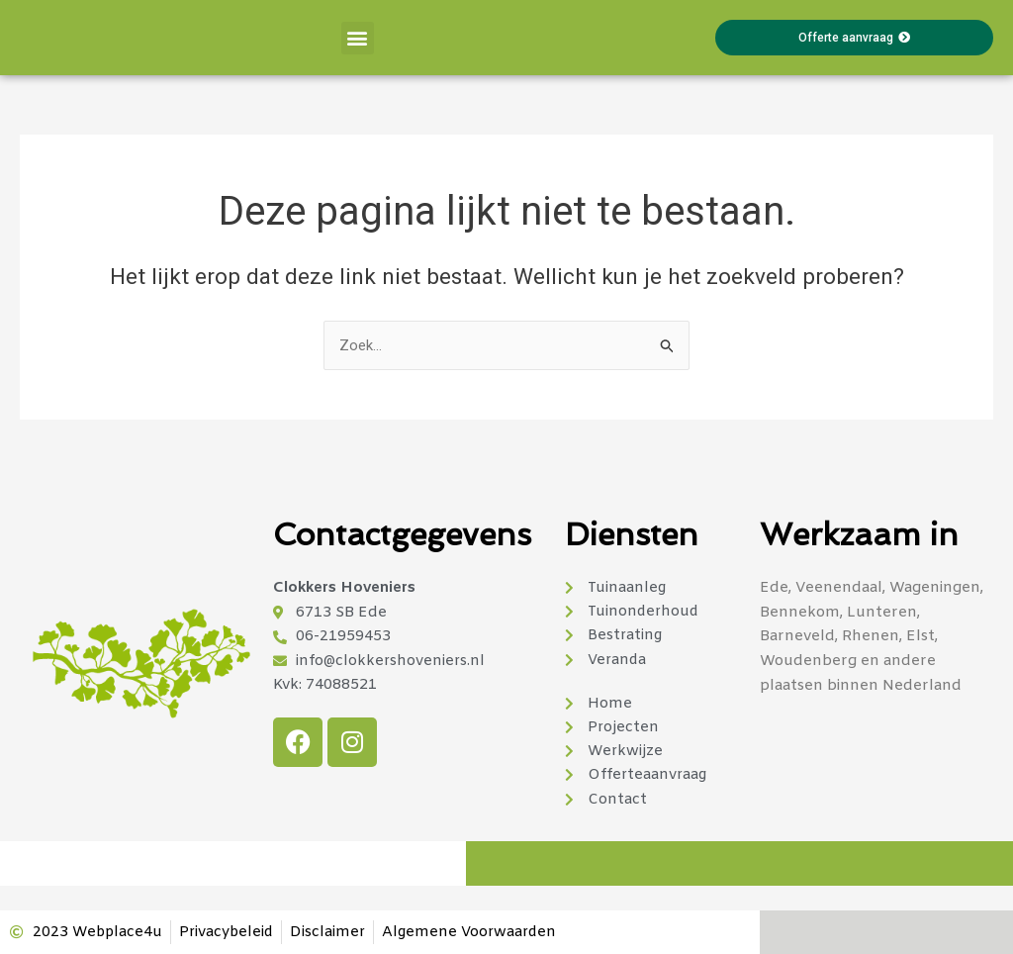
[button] (357, 38)
